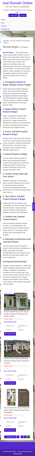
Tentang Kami (5, 29)
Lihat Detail (10, 334)
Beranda (5, 40)
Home (3, 19)
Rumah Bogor (8, 52)
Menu (23, 15)
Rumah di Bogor (10, 112)
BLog (2, 23)
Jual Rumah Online (17, 3)
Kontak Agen (13, 15)
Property (3, 26)
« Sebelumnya (10, 437)
